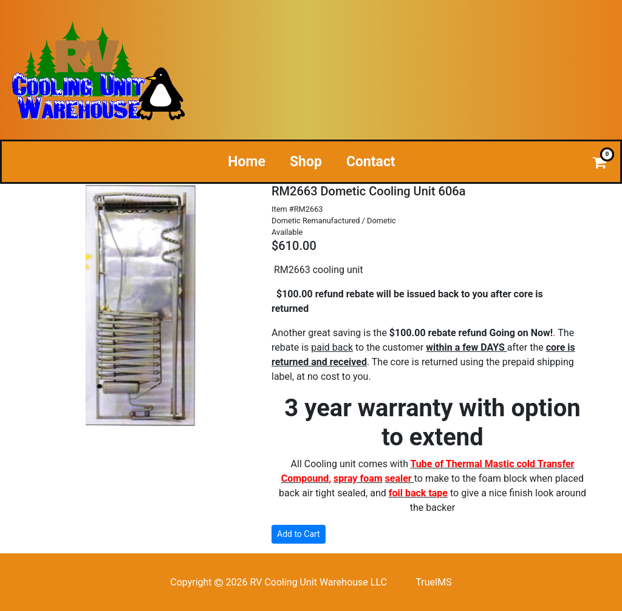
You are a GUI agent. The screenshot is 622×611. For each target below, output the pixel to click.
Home (246, 162)
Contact (370, 162)
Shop (306, 162)
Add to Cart (298, 534)
